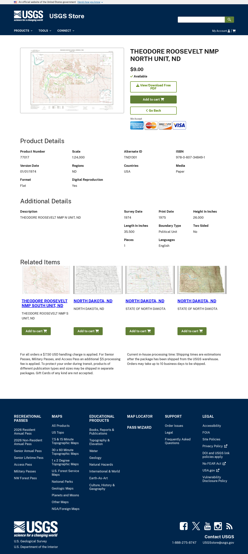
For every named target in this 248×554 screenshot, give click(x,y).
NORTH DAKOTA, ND (93, 301)
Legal (208, 416)
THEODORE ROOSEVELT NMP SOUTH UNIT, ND (44, 303)
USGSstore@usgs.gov (218, 542)
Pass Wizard (139, 427)
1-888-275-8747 (184, 542)
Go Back (153, 110)
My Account (221, 30)
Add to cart (153, 99)
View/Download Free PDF (153, 86)
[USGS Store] (124, 16)
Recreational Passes (27, 418)
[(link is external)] (213, 446)
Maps (57, 416)
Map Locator (140, 416)
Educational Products (101, 418)
